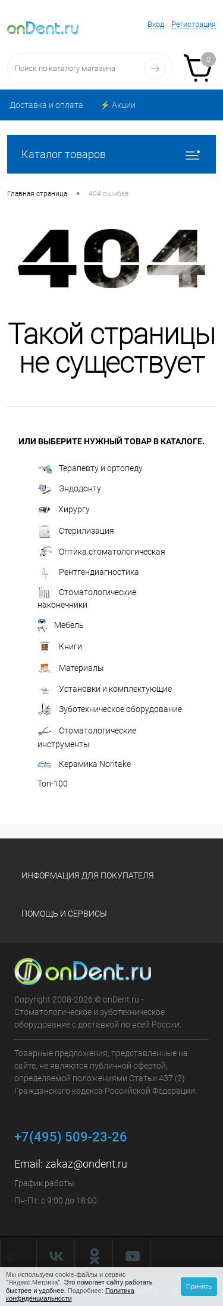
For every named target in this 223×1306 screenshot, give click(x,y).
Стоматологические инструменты (86, 736)
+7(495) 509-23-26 (70, 1136)
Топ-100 (52, 783)
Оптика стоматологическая (101, 552)
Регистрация (193, 24)
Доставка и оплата (46, 105)
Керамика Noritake (84, 764)
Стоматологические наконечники (86, 597)
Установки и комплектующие (104, 689)
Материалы (70, 668)
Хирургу (63, 510)
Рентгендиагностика (88, 573)
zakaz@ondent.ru (86, 1164)
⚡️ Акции (118, 105)
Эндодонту (69, 489)
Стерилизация (75, 531)
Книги (59, 647)
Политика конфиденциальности (70, 1294)
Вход (155, 24)
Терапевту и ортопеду (90, 468)
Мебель (60, 625)
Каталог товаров (111, 154)
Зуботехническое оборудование (109, 709)
